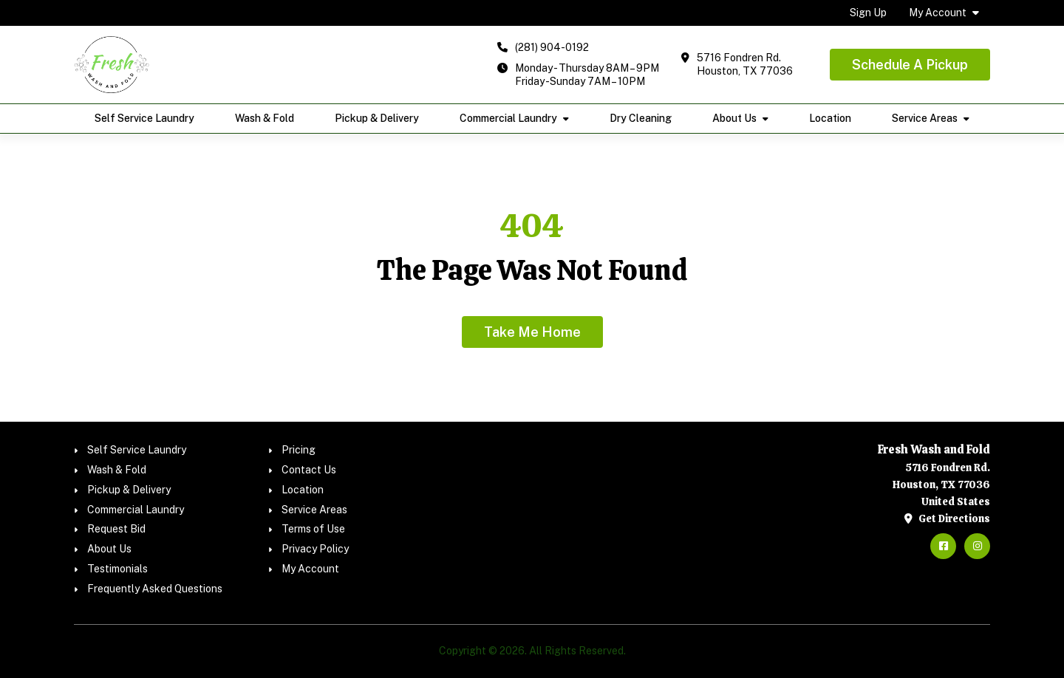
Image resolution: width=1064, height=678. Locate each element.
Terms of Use (313, 529)
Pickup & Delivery (377, 118)
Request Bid (116, 529)
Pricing (299, 450)
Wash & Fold (264, 118)
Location (830, 118)
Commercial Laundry (508, 118)
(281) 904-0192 (552, 47)
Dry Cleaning (641, 118)
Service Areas (925, 118)
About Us (734, 118)
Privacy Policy (315, 549)
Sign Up (868, 12)
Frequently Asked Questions (154, 589)
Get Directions (947, 518)
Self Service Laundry (144, 118)
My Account (937, 12)
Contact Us (309, 470)
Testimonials (117, 569)
